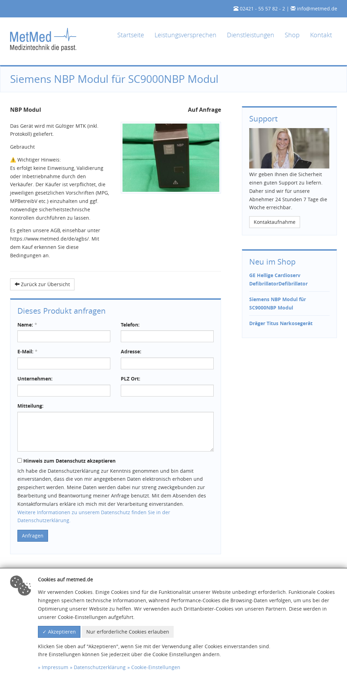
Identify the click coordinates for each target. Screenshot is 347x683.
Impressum (55, 667)
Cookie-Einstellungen (155, 667)
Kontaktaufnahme (274, 222)
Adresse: (131, 351)
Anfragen (33, 535)
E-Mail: (27, 351)
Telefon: (130, 324)
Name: (27, 324)
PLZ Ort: (130, 378)
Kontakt (321, 35)
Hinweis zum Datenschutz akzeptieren (66, 460)
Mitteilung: (30, 405)
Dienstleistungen (250, 35)
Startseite (130, 35)
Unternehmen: (35, 378)
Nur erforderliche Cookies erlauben (127, 631)
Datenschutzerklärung (100, 667)
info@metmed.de (317, 8)
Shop (292, 35)
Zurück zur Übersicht (42, 284)
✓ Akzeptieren (59, 631)
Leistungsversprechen (185, 35)
